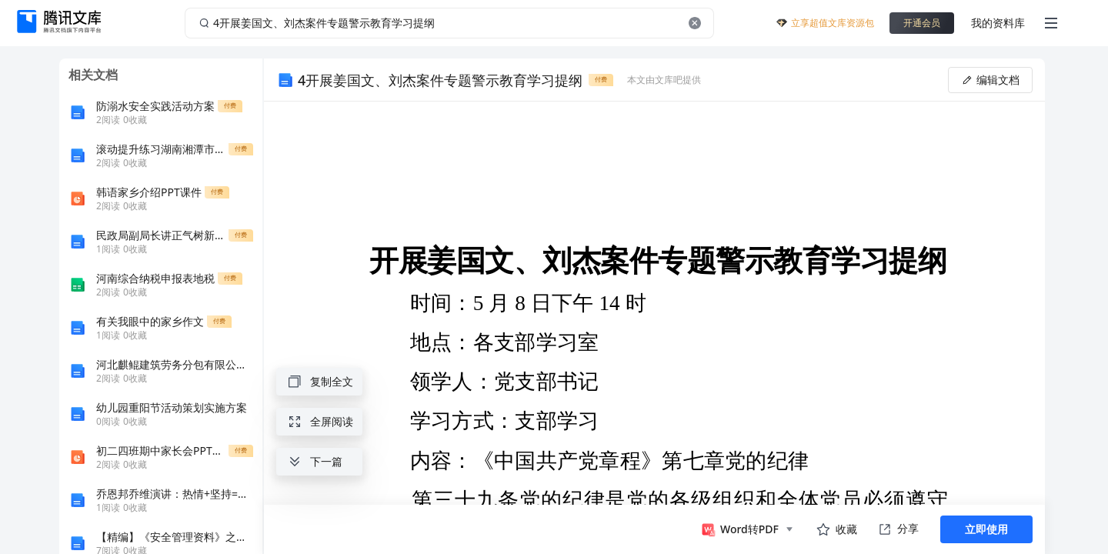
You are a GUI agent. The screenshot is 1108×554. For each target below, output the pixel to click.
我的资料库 (998, 22)
